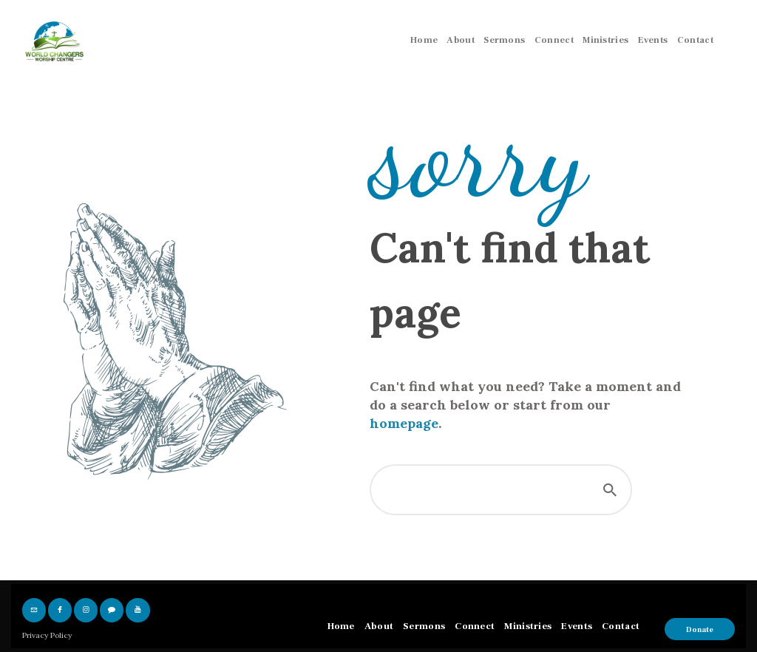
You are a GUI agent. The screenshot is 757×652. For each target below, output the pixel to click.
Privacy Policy (47, 635)
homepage (404, 423)
